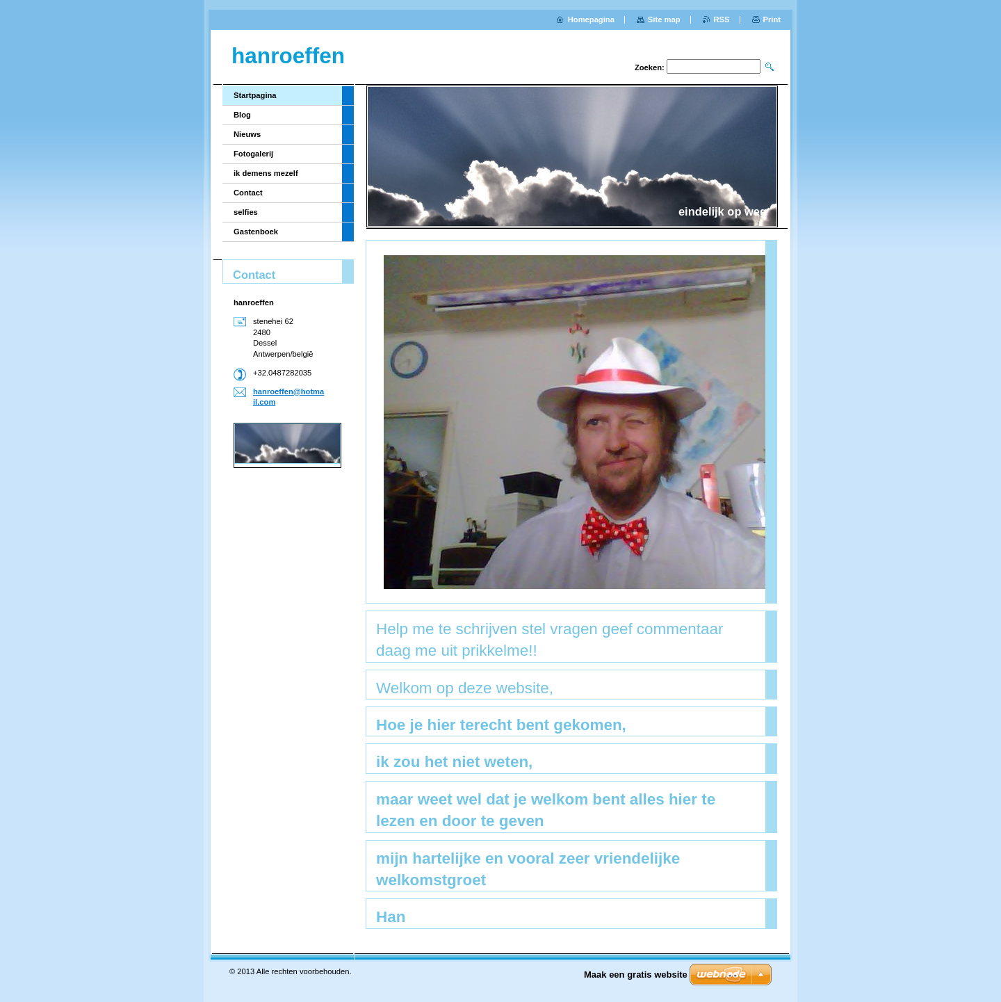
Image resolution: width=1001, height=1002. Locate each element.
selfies (246, 212)
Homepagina (591, 19)
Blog (242, 115)
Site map (664, 19)
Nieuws (247, 134)
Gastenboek (256, 231)
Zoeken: (650, 67)
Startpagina (255, 95)
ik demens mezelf (266, 173)
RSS (722, 19)
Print (772, 19)
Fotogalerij (253, 154)
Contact (248, 192)
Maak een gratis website (635, 974)
